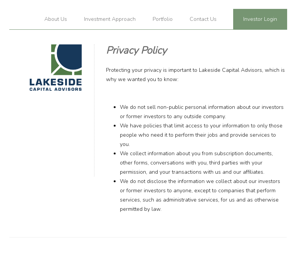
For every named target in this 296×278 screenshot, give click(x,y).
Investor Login (260, 19)
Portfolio (163, 19)
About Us (55, 19)
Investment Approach (110, 19)
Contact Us (203, 19)
